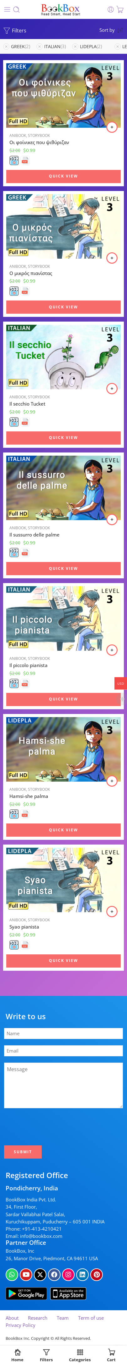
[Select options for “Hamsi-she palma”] (112, 781)
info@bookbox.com (41, 1236)
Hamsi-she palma (28, 796)
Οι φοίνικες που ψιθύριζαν (39, 142)
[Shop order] (111, 30)
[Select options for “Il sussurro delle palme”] (112, 519)
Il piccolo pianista (28, 665)
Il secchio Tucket (27, 404)
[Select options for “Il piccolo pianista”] (112, 650)
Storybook (39, 135)
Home (17, 1355)
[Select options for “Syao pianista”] (112, 911)
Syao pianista (24, 927)
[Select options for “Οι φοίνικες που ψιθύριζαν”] (112, 127)
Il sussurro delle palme (34, 534)
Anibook (17, 135)
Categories (80, 1355)
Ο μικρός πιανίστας (30, 273)
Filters (14, 31)
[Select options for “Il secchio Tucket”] (112, 388)
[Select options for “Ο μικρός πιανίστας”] (112, 258)
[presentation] (53, 1127)
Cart (111, 1355)
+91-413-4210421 (42, 1229)
